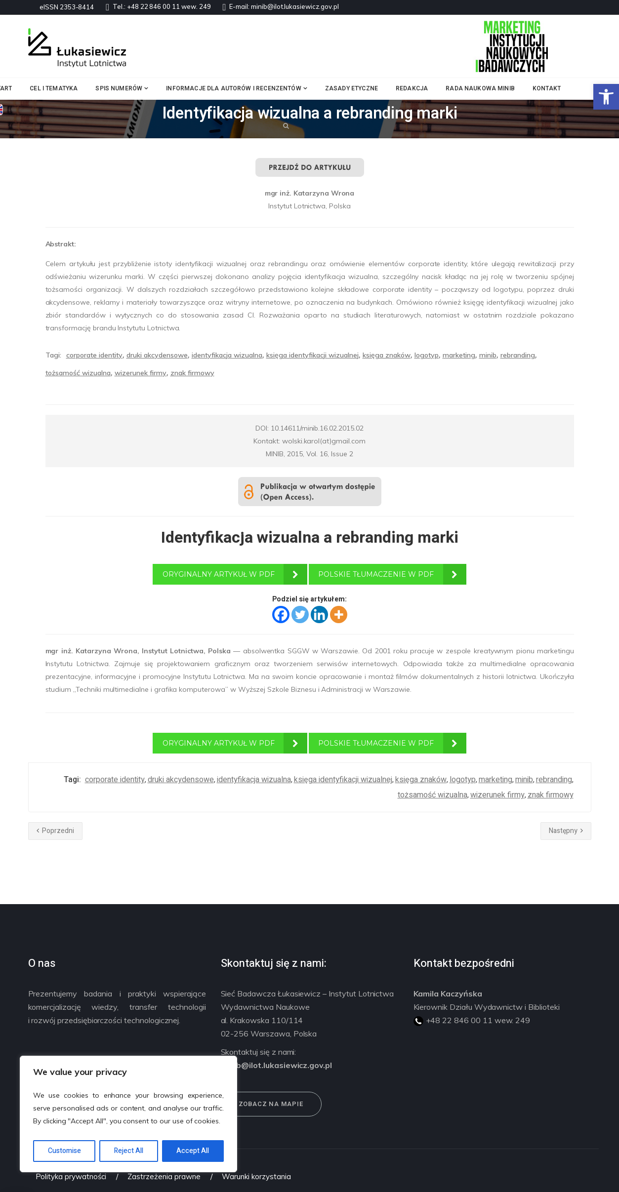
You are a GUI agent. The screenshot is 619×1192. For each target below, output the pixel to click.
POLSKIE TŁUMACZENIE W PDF (376, 574)
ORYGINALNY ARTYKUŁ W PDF (219, 574)
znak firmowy (192, 372)
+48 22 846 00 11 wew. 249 (169, 6)
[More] (338, 614)
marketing (459, 355)
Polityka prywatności (71, 1176)
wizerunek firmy (140, 372)
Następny (566, 831)
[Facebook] (280, 614)
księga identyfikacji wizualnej (312, 355)
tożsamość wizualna (78, 372)
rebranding (517, 355)
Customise (64, 1151)
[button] (606, 97)
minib (487, 355)
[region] (128, 1114)
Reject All (128, 1151)
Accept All (192, 1151)
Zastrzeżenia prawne (163, 1176)
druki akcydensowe (157, 355)
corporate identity (94, 355)
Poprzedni (55, 831)
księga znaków (387, 355)
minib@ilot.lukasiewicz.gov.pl (295, 6)
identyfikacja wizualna (227, 355)
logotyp (426, 355)
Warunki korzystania (256, 1176)
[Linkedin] (319, 614)
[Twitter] (300, 614)
